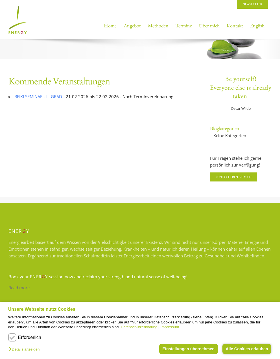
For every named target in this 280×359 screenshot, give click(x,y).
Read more (19, 287)
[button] (25, 349)
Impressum (169, 327)
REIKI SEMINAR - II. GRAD (38, 96)
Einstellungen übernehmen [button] (188, 349)
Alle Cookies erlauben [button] (247, 349)
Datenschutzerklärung (139, 327)
